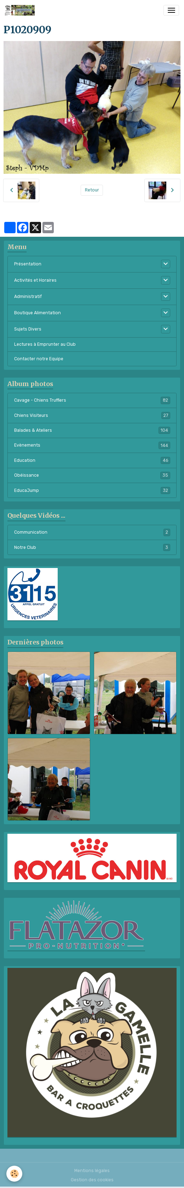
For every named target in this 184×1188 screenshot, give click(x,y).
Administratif (28, 296)
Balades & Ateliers (92, 430)
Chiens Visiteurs (92, 415)
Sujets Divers (27, 329)
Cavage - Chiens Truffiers (92, 400)
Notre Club (92, 547)
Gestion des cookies (92, 1179)
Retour (92, 190)
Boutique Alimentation (37, 312)
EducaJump (92, 490)
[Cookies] (14, 1174)
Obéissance (92, 475)
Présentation (27, 264)
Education (92, 460)
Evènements (92, 445)
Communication (92, 532)
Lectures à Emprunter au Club (45, 344)
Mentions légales (92, 1170)
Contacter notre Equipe (38, 358)
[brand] (21, 10)
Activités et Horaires (35, 280)
